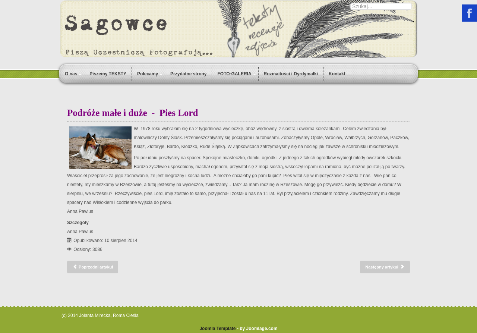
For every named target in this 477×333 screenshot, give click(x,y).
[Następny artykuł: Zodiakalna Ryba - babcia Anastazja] (385, 267)
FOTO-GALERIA (234, 73)
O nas (71, 73)
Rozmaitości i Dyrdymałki (291, 73)
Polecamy (147, 73)
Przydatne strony (188, 73)
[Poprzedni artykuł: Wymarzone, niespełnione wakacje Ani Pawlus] (92, 267)
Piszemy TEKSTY (107, 73)
